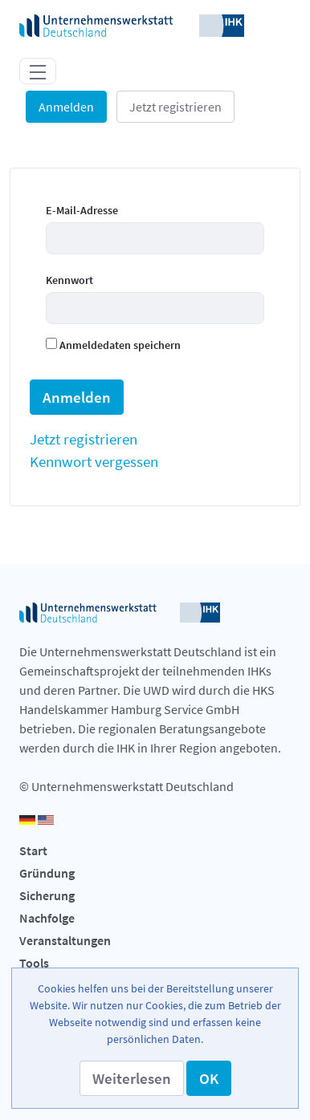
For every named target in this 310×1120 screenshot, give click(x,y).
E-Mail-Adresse (82, 210)
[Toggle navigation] (37, 70)
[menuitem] (83, 438)
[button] (132, 1078)
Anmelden (66, 107)
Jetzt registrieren (175, 107)
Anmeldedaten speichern (113, 345)
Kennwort (69, 280)
